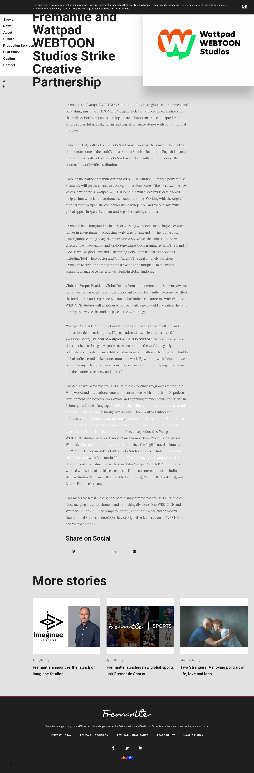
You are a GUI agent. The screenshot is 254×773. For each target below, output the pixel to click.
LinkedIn (4, 86)
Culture (8, 39)
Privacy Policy (61, 735)
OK (244, 6)
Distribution (12, 52)
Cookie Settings (122, 8)
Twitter (4, 81)
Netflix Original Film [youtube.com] (137, 406)
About (7, 33)
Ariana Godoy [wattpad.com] (102, 419)
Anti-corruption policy (132, 735)
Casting (9, 59)
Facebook (4, 76)
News (7, 26)
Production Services (18, 46)
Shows (8, 19)
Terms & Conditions (94, 735)
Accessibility (165, 735)
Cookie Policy (193, 735)
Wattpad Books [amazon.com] (101, 445)
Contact (9, 65)
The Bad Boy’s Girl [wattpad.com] (151, 458)
